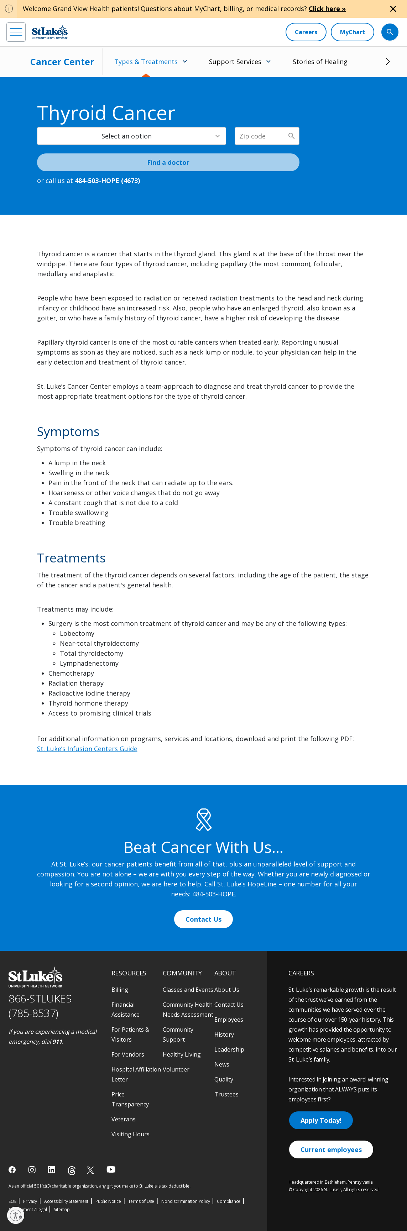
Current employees (331, 1149)
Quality (223, 1079)
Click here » (327, 8)
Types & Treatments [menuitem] (146, 61)
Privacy (30, 1201)
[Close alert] (393, 9)
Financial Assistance (125, 1009)
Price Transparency (130, 1099)
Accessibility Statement (66, 1201)
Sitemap (62, 1209)
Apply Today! (321, 1120)
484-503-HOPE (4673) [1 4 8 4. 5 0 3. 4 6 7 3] (107, 180)
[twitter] (91, 1170)
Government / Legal (28, 1209)
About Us (226, 990)
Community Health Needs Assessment (188, 1009)
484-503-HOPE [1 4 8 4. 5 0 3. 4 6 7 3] (213, 894)
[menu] (16, 32)
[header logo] (50, 32)
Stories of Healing (320, 61)
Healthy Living (182, 1054)
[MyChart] (353, 32)
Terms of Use (141, 1201)
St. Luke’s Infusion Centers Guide (87, 748)
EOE (12, 1201)
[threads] (71, 1170)
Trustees (226, 1094)
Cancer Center (62, 62)
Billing (119, 990)
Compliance (228, 1201)
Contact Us (203, 919)
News (221, 1064)
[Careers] (306, 32)
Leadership (229, 1049)
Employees (228, 1019)
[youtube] (110, 1169)
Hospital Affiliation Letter (136, 1074)
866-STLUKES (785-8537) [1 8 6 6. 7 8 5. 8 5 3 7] (40, 1005)
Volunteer (176, 1069)
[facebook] (13, 1169)
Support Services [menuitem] (235, 61)
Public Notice (108, 1201)
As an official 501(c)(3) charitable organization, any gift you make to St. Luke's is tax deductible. (100, 1186)
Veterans (123, 1119)
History (224, 1034)
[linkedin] (52, 1169)
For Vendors (127, 1054)
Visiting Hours (130, 1134)
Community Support (178, 1034)
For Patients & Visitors (130, 1034)
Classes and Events (188, 990)
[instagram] (32, 1169)
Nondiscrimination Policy (185, 1201)
